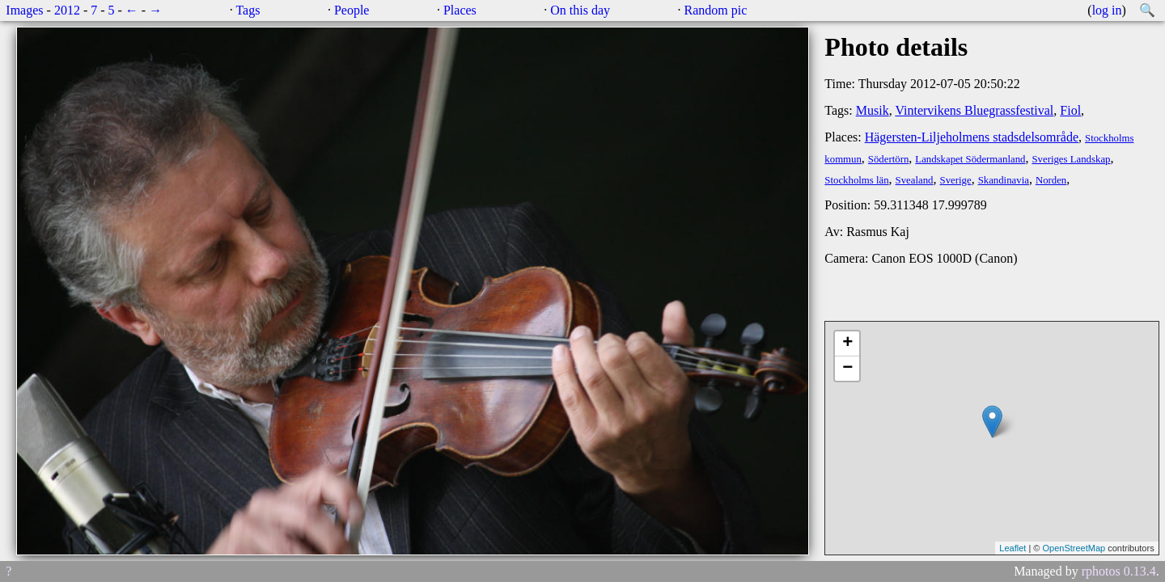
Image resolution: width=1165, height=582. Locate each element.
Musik (872, 110)
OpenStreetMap (1073, 548)
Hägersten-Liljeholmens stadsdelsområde (971, 137)
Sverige (956, 180)
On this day (580, 10)
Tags (247, 10)
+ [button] (847, 343)
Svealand (915, 180)
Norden (1051, 180)
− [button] (847, 368)
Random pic (716, 10)
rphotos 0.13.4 (1119, 571)
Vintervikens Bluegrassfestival (974, 110)
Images (24, 10)
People (352, 10)
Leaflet (1012, 548)
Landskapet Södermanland (970, 159)
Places (460, 10)
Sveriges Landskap (1071, 159)
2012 (67, 10)
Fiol (1070, 110)
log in (1107, 10)
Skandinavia (1003, 180)
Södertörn (888, 159)
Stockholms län (856, 180)
